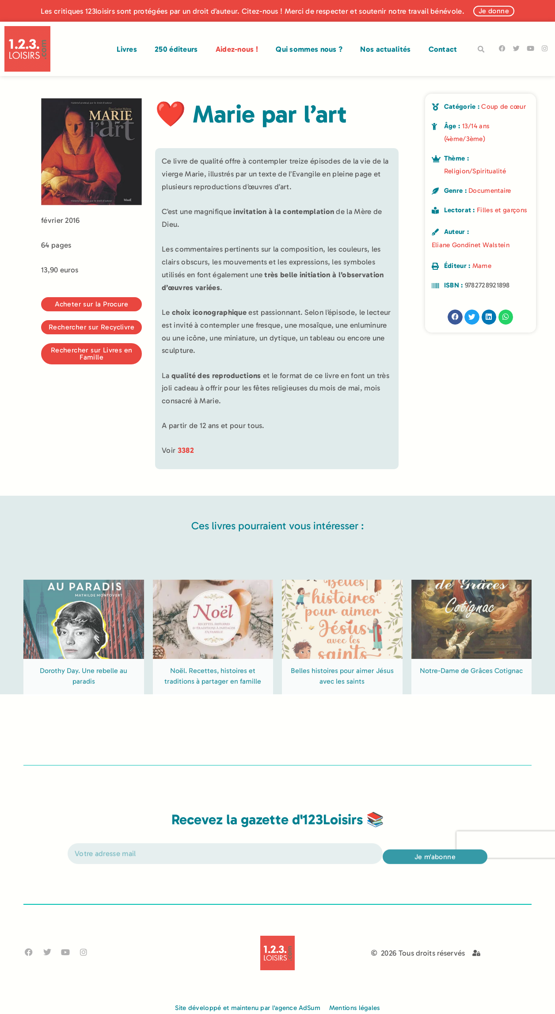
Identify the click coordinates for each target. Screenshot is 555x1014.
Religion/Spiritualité (475, 171)
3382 (186, 450)
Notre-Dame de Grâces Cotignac (471, 722)
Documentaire (489, 191)
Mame (481, 266)
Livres (127, 49)
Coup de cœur (503, 107)
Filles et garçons (502, 210)
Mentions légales (354, 1008)
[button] (481, 49)
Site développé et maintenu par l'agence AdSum (247, 1008)
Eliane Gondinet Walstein (470, 245)
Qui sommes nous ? (309, 49)
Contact (443, 49)
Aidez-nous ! (237, 49)
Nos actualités (385, 49)
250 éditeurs (176, 49)
